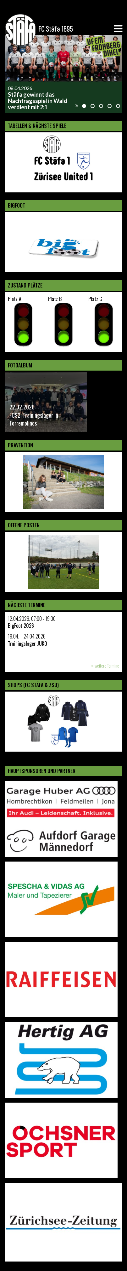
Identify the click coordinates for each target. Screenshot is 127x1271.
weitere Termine (105, 665)
